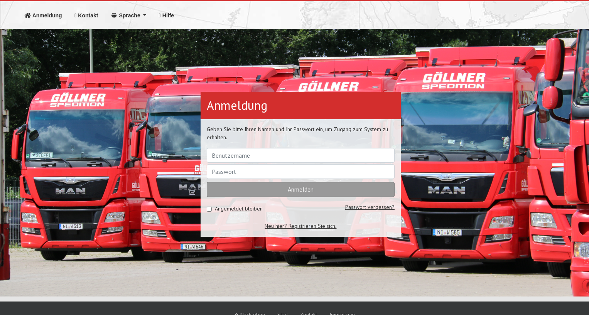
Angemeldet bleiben (239, 208)
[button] (128, 15)
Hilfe (166, 15)
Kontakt (86, 15)
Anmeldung (46, 15)
